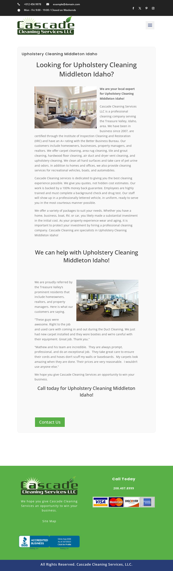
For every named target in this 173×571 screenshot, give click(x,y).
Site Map (49, 521)
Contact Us (50, 422)
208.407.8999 (123, 488)
